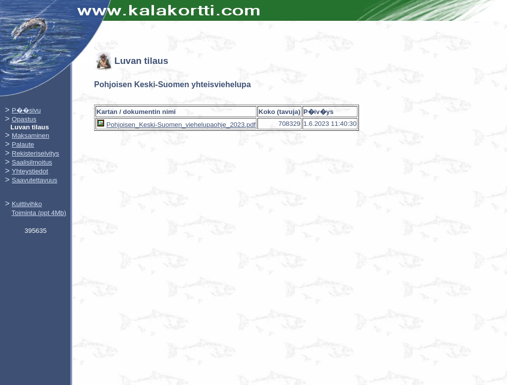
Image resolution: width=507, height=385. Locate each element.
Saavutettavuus (34, 180)
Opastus (24, 119)
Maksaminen (31, 135)
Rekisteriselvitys (35, 153)
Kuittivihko (27, 204)
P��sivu (26, 110)
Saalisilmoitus (32, 162)
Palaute (23, 144)
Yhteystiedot (30, 171)
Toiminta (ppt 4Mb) (38, 213)
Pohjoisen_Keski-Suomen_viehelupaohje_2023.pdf (181, 124)
